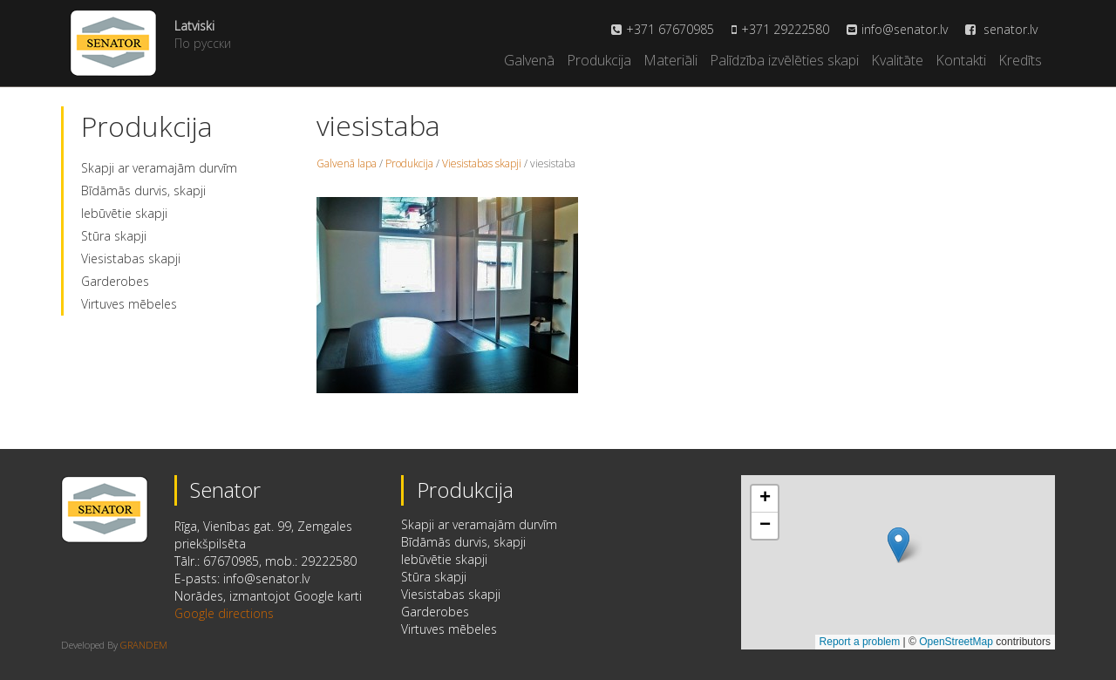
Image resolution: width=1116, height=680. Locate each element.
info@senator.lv (904, 29)
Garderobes (115, 281)
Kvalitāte (897, 60)
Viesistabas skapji (130, 258)
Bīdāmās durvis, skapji (143, 190)
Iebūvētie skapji (124, 213)
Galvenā (529, 60)
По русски (202, 43)
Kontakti (961, 60)
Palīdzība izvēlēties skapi (784, 60)
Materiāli (670, 60)
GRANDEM (143, 644)
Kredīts (1020, 60)
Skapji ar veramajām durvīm (159, 168)
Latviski (194, 25)
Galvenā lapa (346, 163)
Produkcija (599, 60)
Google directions (224, 613)
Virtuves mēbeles (129, 304)
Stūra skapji (113, 236)
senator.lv (1001, 29)
